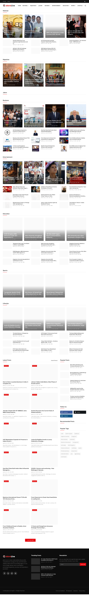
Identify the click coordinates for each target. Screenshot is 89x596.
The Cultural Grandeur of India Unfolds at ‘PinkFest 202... (11, 81)
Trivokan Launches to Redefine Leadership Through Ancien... (77, 397)
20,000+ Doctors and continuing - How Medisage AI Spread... (77, 131)
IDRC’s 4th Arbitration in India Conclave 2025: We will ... (55, 33)
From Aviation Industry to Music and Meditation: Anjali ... (76, 325)
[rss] (15, 575)
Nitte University (64, 439)
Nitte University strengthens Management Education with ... (48, 244)
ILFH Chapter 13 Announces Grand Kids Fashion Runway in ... (49, 334)
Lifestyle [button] (80, 5)
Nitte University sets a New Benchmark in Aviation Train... (76, 236)
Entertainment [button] (56, 5)
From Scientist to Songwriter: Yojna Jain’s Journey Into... (77, 187)
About (8, 1)
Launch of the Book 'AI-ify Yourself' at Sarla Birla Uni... (21, 342)
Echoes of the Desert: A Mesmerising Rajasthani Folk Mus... (77, 195)
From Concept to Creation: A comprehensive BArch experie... (76, 260)
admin (5, 36)
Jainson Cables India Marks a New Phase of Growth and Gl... (33, 122)
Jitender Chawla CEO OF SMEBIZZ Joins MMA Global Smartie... (54, 122)
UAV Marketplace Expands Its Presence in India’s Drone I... (19, 131)
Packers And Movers (65, 448)
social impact (63, 456)
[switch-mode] (85, 1)
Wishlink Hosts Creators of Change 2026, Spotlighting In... (21, 203)
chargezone (74, 436)
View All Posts (54, 360)
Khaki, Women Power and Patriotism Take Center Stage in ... (20, 187)
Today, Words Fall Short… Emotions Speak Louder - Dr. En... (49, 342)
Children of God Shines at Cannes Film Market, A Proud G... (49, 187)
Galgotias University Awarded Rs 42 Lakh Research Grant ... (21, 260)
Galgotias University (65, 436)
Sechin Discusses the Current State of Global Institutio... (74, 122)
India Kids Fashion (64, 453)
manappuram (75, 442)
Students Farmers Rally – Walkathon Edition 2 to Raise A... (33, 32)
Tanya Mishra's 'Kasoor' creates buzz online (76, 203)
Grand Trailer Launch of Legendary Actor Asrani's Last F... (32, 179)
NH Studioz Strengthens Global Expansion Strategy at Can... (76, 179)
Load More (30, 542)
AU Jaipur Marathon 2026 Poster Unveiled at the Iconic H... (54, 81)
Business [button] (47, 5)
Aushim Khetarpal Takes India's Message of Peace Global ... (11, 179)
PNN (47, 36)
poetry (80, 448)
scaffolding (74, 448)
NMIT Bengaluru (71, 445)
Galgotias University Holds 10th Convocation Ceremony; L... (48, 252)
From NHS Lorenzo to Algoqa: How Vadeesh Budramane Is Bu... (77, 146)
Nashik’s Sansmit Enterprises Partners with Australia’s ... (48, 146)
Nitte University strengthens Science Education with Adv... (34, 236)
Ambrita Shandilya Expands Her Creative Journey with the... (33, 325)
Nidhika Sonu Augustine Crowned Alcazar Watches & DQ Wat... (54, 325)
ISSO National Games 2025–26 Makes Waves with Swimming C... (49, 49)
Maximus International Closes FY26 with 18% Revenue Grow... (21, 138)
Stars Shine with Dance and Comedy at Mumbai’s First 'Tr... (77, 365)
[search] (85, 5)
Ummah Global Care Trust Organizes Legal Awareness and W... (20, 42)
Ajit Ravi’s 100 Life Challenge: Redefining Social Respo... (19, 49)
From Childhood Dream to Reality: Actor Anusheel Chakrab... (77, 138)
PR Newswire (68, 592)
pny (71, 453)
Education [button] (66, 5)
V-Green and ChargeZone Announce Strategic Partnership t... (21, 146)
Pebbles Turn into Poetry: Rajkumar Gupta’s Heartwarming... (11, 32)
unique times (74, 451)
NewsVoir (75, 592)
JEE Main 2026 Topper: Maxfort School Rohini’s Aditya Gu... (53, 235)
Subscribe (83, 566)
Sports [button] (73, 5)
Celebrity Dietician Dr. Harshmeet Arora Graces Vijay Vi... (78, 381)
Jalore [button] (41, 5)
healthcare (77, 433)
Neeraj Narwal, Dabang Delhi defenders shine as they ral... (54, 293)
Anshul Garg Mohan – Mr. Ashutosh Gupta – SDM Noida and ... (77, 41)
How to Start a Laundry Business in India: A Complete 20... (10, 122)
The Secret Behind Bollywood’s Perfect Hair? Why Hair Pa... (76, 334)
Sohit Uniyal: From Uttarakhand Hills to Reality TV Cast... (48, 349)
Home (19, 5)
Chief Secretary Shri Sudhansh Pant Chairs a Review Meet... (32, 81)
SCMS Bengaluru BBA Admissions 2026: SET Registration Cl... (10, 235)
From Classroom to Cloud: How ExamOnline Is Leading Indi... (48, 138)
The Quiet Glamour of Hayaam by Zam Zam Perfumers (20, 334)
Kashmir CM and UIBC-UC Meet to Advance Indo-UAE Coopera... (76, 32)
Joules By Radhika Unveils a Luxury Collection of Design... (12, 326)
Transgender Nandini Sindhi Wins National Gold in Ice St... (12, 293)
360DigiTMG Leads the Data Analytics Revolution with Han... (77, 389)
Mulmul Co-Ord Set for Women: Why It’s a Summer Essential (76, 342)
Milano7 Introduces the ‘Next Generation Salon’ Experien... (76, 349)
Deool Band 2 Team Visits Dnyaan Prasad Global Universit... (20, 195)
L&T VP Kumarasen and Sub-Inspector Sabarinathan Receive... (49, 41)
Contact (4, 1)
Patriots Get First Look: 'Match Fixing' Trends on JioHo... (48, 195)
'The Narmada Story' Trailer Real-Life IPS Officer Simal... (54, 179)
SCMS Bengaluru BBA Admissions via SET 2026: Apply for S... (21, 252)
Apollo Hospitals (69, 433)
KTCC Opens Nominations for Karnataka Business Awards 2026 (20, 349)
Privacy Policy (82, 592)
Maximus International (65, 442)
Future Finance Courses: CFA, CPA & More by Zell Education (77, 252)
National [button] (26, 5)
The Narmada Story (65, 451)
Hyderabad (72, 439)
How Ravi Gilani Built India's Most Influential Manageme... (49, 131)
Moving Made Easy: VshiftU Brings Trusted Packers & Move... (78, 373)
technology (63, 445)
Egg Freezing (77, 453)
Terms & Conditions (59, 592)
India (62, 433)
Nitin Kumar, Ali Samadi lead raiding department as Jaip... (33, 293)
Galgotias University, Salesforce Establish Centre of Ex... (76, 244)
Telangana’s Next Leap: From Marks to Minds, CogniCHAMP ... (21, 244)
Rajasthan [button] (33, 5)
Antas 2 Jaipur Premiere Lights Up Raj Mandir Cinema (49, 203)
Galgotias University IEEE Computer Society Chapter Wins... (49, 260)
